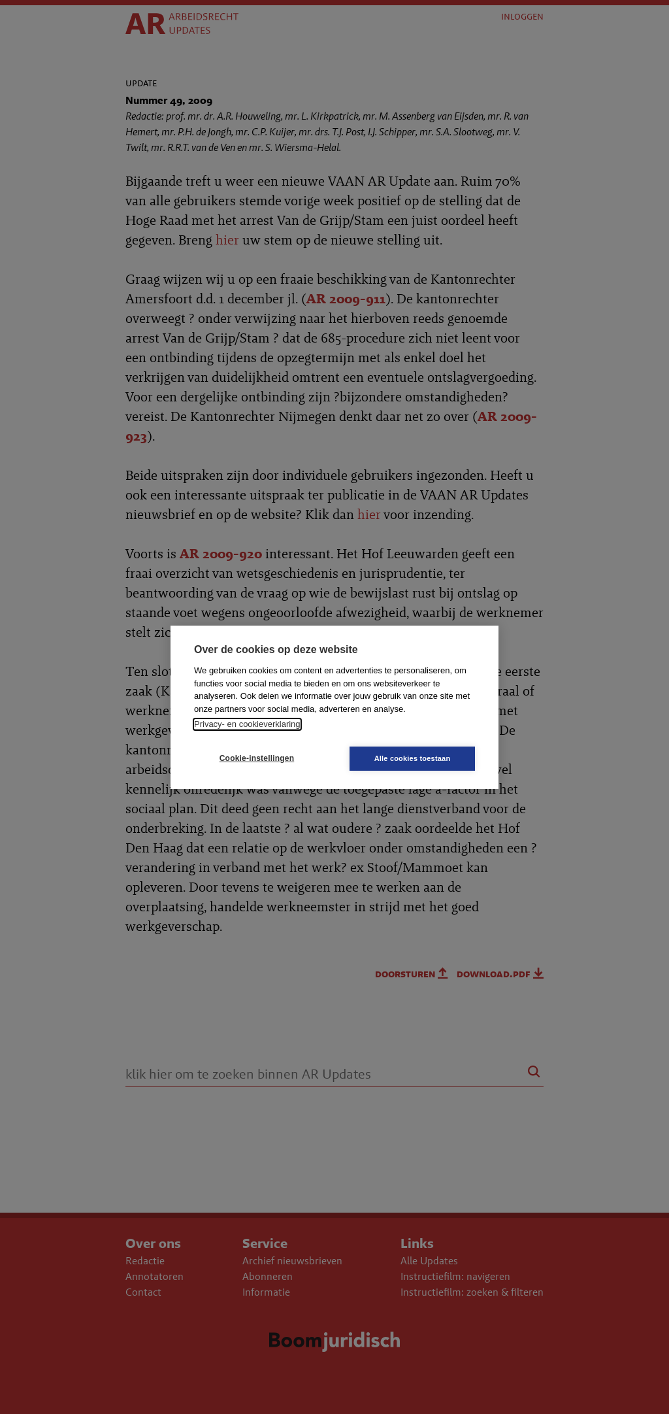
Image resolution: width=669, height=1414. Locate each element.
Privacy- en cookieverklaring (247, 724)
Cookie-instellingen (257, 758)
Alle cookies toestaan (412, 758)
